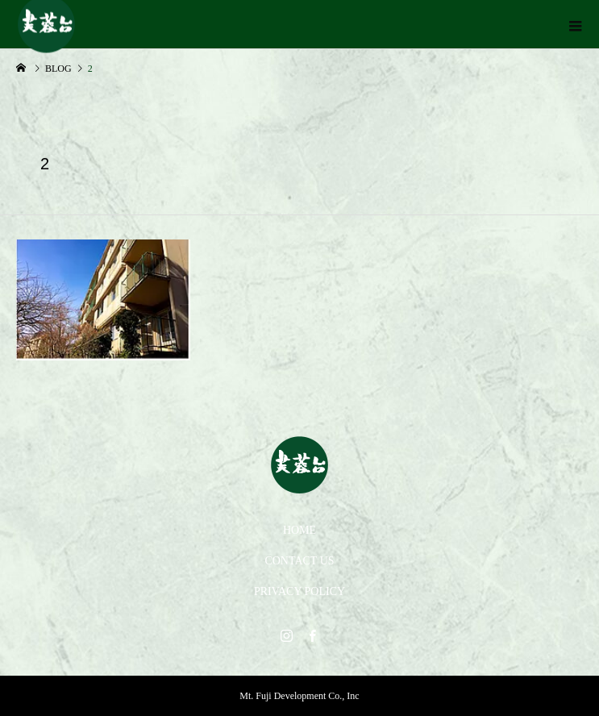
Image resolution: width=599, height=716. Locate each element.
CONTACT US (299, 561)
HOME (299, 530)
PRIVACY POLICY (299, 591)
